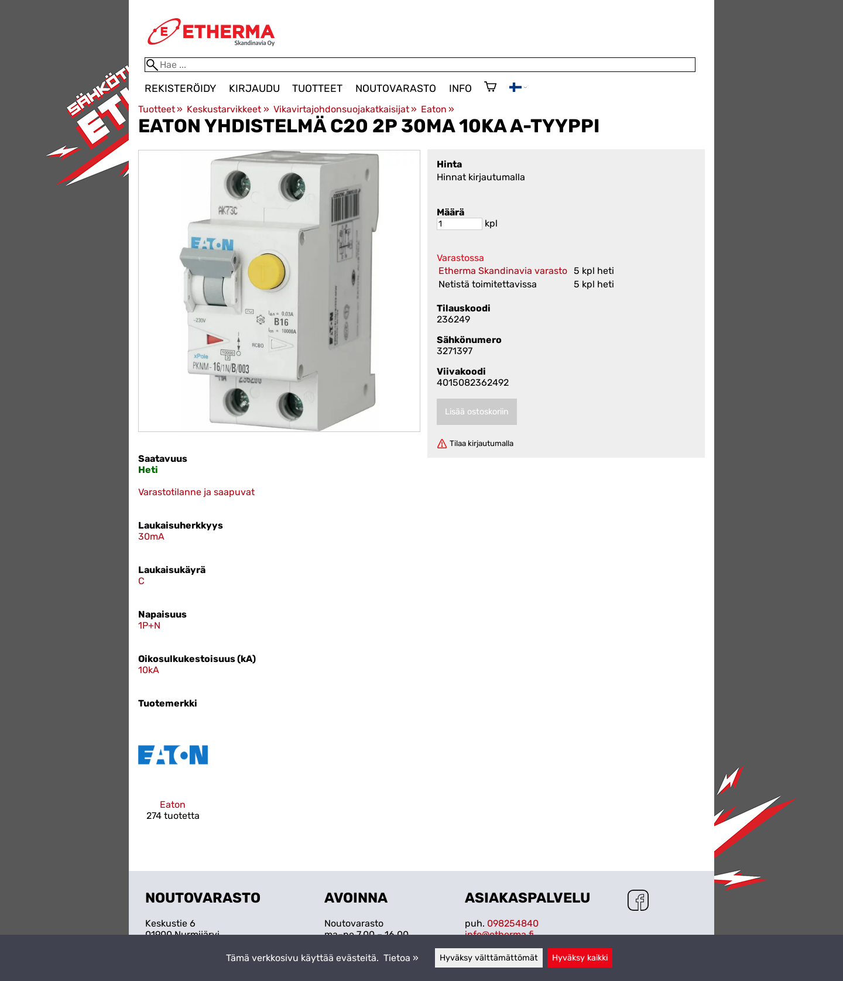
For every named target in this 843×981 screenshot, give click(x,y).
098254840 (513, 923)
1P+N (149, 625)
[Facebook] (638, 901)
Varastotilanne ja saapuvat (196, 492)
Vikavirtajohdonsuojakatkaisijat (345, 109)
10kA (148, 669)
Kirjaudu (254, 88)
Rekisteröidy (180, 88)
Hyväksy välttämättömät (489, 958)
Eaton (437, 109)
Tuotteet (317, 88)
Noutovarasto (395, 88)
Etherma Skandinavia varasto (502, 270)
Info (460, 88)
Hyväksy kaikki (580, 958)
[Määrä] (459, 224)
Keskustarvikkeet (228, 109)
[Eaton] (173, 780)
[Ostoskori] (490, 87)
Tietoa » (401, 957)
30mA (151, 536)
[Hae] (420, 64)
